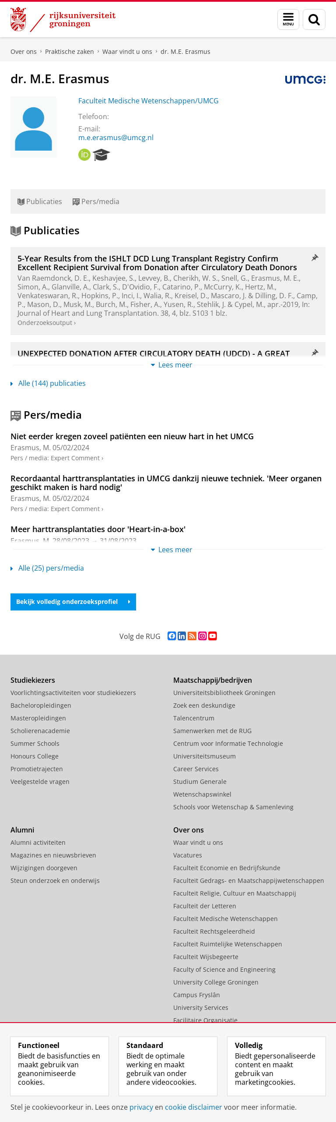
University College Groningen (216, 982)
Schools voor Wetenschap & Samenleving (233, 807)
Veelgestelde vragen (40, 781)
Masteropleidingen (38, 718)
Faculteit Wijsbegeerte (205, 957)
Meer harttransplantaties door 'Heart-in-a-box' (98, 529)
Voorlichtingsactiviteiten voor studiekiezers (73, 692)
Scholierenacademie (40, 731)
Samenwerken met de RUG (212, 731)
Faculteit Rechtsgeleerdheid (214, 931)
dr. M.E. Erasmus (185, 51)
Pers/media (96, 201)
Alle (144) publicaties (48, 383)
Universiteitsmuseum (204, 756)
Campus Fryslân (196, 995)
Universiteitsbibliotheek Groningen (224, 692)
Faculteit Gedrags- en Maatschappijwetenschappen (248, 880)
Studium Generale (200, 781)
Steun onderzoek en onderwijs (55, 880)
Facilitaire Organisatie (205, 1020)
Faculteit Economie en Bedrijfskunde (226, 868)
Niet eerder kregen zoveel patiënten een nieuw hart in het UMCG (132, 436)
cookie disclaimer (193, 1107)
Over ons (23, 51)
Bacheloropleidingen (40, 705)
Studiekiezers (32, 680)
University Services (200, 1007)
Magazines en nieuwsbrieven (53, 855)
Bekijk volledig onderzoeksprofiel (73, 601)
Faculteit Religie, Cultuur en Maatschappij (234, 893)
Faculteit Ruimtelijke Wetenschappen (227, 944)
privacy (141, 1107)
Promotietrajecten (36, 769)
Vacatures (187, 855)
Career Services (196, 769)
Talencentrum (193, 718)
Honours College (34, 756)
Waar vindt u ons (127, 51)
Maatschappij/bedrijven (212, 680)
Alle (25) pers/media (47, 568)
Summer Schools (35, 743)
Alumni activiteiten (38, 842)
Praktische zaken (69, 51)
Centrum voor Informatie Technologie (228, 743)
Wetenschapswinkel (202, 794)
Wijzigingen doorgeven (43, 868)
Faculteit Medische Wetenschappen (225, 918)
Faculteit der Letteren (204, 906)
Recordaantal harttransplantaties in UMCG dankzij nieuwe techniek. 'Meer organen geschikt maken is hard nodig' (166, 482)
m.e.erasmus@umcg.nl (116, 137)
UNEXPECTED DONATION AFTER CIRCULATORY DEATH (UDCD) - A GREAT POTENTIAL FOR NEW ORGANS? (154, 357)
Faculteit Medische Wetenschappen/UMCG (148, 101)
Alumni (22, 830)
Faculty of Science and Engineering (224, 969)
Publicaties (40, 201)
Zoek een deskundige (204, 705)
